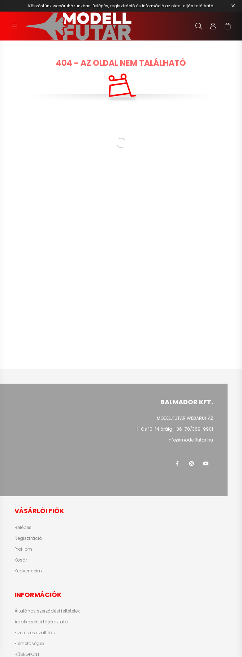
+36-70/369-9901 (193, 429)
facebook (177, 463)
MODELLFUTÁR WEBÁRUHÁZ (185, 418)
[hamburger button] (14, 26)
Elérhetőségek (29, 643)
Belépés (22, 527)
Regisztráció (28, 538)
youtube (206, 463)
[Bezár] (233, 5)
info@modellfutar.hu (190, 440)
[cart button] (227, 26)
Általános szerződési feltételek (47, 611)
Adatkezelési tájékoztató (41, 621)
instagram (191, 463)
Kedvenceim (28, 570)
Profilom (23, 549)
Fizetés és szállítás (34, 632)
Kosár (20, 560)
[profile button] (213, 26)
